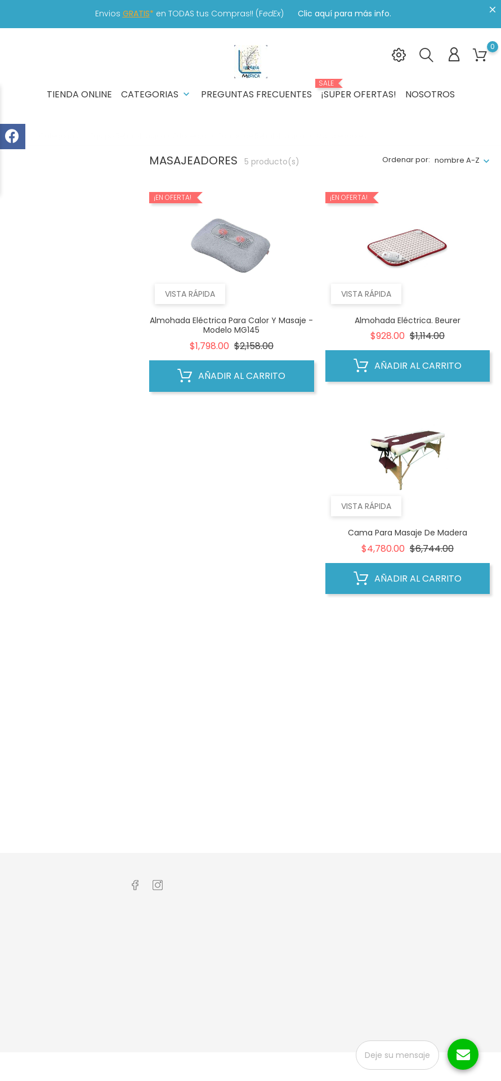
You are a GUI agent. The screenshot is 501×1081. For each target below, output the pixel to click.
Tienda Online (79, 94)
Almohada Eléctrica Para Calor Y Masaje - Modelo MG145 (231, 325)
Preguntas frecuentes (256, 94)
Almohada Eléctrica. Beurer (407, 320)
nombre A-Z (457, 160)
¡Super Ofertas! (358, 90)
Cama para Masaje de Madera (407, 532)
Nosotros (430, 94)
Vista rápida (190, 294)
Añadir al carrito (231, 376)
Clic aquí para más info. (344, 13)
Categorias (156, 94)
